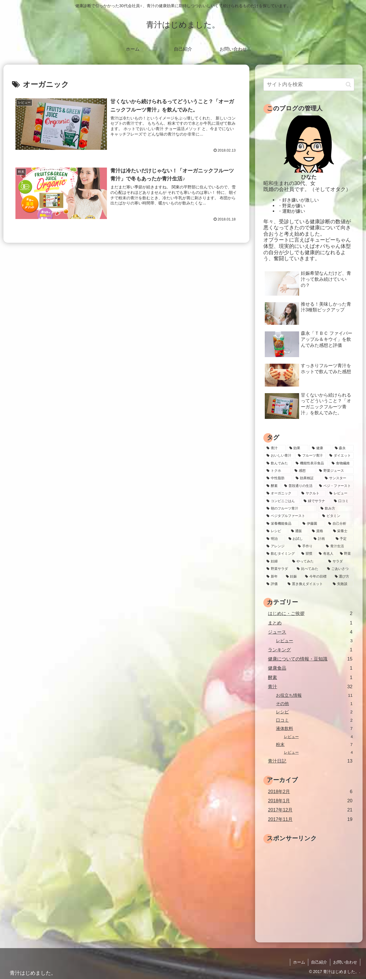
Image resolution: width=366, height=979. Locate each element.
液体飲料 (314, 728)
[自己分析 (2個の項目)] (340, 523)
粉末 (314, 744)
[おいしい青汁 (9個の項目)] (279, 455)
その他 (314, 703)
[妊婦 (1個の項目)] (276, 561)
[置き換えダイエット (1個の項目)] (307, 584)
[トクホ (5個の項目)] (277, 470)
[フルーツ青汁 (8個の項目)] (310, 455)
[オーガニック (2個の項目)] (281, 493)
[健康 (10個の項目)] (320, 448)
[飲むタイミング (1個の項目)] (281, 553)
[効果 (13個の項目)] (298, 448)
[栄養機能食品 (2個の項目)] (281, 523)
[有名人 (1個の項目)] (326, 553)
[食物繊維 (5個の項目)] (341, 463)
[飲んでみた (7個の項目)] (278, 463)
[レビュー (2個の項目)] (340, 493)
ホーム (299, 962)
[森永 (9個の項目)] (343, 448)
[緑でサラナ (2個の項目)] (315, 501)
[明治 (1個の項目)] (274, 539)
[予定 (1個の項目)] (343, 539)
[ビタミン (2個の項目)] (337, 516)
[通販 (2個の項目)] (299, 531)
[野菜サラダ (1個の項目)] (278, 569)
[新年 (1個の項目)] (273, 576)
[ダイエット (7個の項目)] (340, 455)
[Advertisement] (311, 885)
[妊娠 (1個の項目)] (292, 576)
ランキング (310, 649)
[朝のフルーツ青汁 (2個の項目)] (290, 508)
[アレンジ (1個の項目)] (279, 546)
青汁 (310, 686)
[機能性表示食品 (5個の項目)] (310, 463)
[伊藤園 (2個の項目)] (312, 523)
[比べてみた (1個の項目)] (308, 569)
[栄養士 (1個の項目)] (342, 531)
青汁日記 (310, 761)
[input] (308, 84)
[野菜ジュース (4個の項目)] (335, 470)
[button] (348, 84)
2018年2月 (310, 791)
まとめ (310, 623)
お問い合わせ (345, 962)
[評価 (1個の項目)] (274, 584)
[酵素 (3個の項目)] (272, 486)
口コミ (314, 720)
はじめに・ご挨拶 (310, 613)
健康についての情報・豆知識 (310, 659)
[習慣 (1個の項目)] (307, 553)
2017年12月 (310, 810)
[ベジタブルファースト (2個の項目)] (291, 516)
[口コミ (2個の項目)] (342, 501)
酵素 (310, 677)
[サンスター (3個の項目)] (338, 478)
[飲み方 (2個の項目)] (336, 508)
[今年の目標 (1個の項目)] (317, 576)
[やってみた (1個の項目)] (307, 561)
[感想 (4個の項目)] (303, 470)
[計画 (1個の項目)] (321, 539)
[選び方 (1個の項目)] (343, 576)
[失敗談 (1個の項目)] (342, 584)
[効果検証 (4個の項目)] (307, 478)
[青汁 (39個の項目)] (275, 448)
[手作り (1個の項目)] (308, 546)
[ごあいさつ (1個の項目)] (339, 569)
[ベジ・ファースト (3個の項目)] (335, 486)
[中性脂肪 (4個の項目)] (278, 478)
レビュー (314, 640)
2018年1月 (310, 800)
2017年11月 (310, 819)
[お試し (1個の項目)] (298, 539)
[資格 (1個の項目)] (319, 531)
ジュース (310, 632)
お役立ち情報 (314, 695)
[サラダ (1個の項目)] (340, 561)
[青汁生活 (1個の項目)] (338, 546)
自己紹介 (319, 962)
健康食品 (310, 668)
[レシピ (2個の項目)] (275, 531)
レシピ (314, 712)
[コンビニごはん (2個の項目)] (282, 501)
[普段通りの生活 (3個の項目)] (298, 486)
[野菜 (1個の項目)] (345, 553)
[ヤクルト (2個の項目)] (312, 493)
